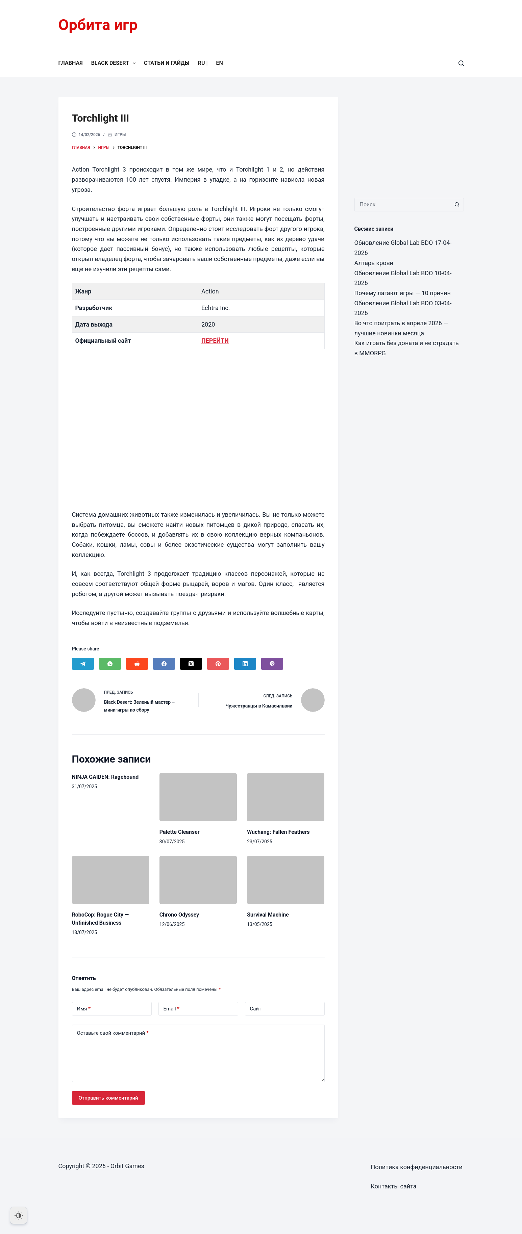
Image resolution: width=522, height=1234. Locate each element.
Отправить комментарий (108, 1098)
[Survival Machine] (285, 880)
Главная (70, 63)
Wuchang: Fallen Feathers (278, 832)
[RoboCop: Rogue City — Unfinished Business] (110, 880)
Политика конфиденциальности (417, 1167)
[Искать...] (402, 204)
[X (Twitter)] (191, 664)
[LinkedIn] (245, 664)
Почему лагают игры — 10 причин (402, 293)
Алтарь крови (374, 262)
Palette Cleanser (179, 832)
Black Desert (114, 63)
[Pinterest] (218, 664)
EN (219, 63)
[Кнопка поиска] (457, 204)
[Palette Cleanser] (198, 797)
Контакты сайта (394, 1186)
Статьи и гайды (167, 63)
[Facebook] (164, 664)
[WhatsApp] (110, 664)
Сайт (256, 1009)
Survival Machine (268, 914)
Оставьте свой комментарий (113, 1033)
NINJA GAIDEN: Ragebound (105, 777)
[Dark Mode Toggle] (18, 1215)
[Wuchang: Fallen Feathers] (285, 797)
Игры (120, 134)
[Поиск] (461, 63)
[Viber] (272, 664)
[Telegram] (83, 664)
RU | (203, 63)
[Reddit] (137, 664)
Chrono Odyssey (179, 914)
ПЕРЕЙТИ (215, 340)
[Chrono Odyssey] (198, 880)
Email (172, 1009)
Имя (84, 1009)
